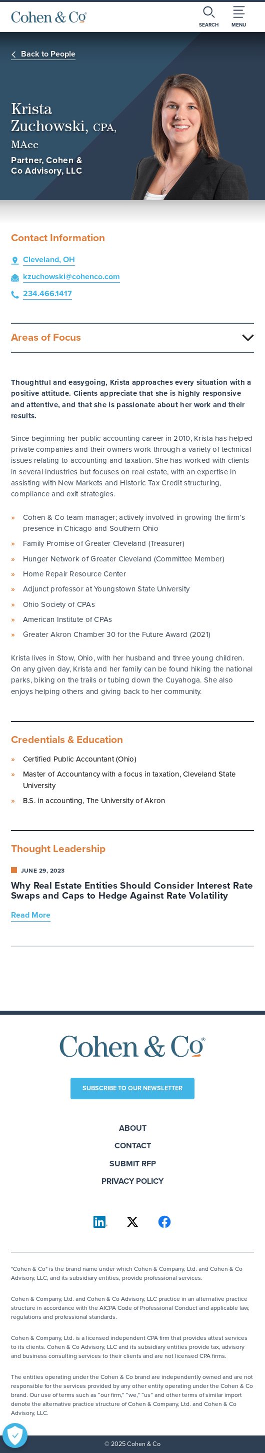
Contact (132, 1145)
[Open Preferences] (15, 1435)
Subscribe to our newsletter (132, 1088)
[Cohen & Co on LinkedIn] (100, 1222)
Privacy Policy (133, 1181)
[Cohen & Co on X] (132, 1222)
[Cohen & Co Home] (49, 17)
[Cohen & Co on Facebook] (164, 1222)
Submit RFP (133, 1163)
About (132, 1128)
